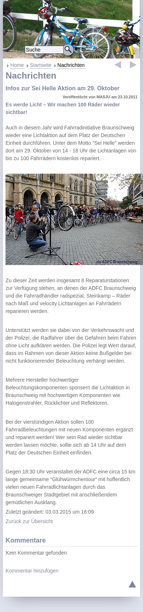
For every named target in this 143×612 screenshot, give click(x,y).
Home (17, 65)
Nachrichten (71, 65)
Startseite (41, 65)
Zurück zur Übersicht (29, 521)
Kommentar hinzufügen (32, 571)
